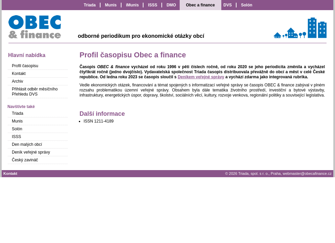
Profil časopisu (25, 65)
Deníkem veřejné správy (201, 77)
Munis (111, 5)
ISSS (152, 5)
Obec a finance (200, 5)
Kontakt (19, 73)
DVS (227, 5)
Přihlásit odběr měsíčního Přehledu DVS (35, 92)
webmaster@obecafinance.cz (307, 173)
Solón (246, 5)
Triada (89, 5)
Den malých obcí (27, 144)
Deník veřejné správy (31, 152)
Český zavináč (25, 160)
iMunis (132, 5)
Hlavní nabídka (26, 55)
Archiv (17, 81)
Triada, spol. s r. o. (253, 173)
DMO (171, 5)
